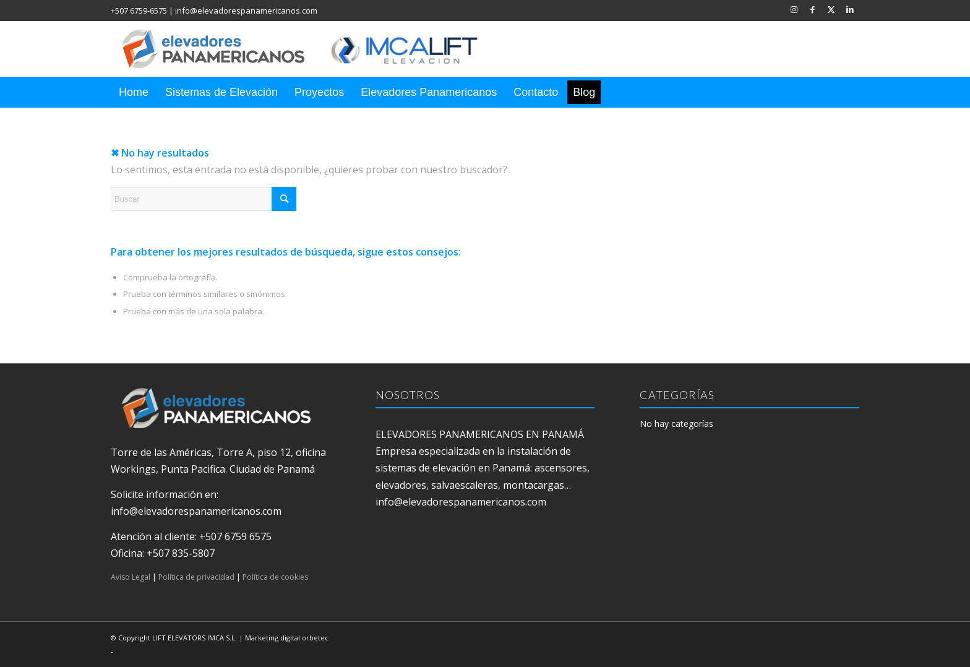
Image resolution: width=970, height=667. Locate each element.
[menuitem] (134, 92)
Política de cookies (275, 577)
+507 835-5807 (181, 553)
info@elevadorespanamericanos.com (246, 10)
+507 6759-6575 (139, 10)
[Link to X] (831, 9)
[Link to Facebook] (813, 9)
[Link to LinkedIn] (850, 9)
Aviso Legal (130, 577)
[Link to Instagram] (794, 9)
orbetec (315, 637)
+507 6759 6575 (235, 536)
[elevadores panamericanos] (312, 49)
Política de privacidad (196, 577)
